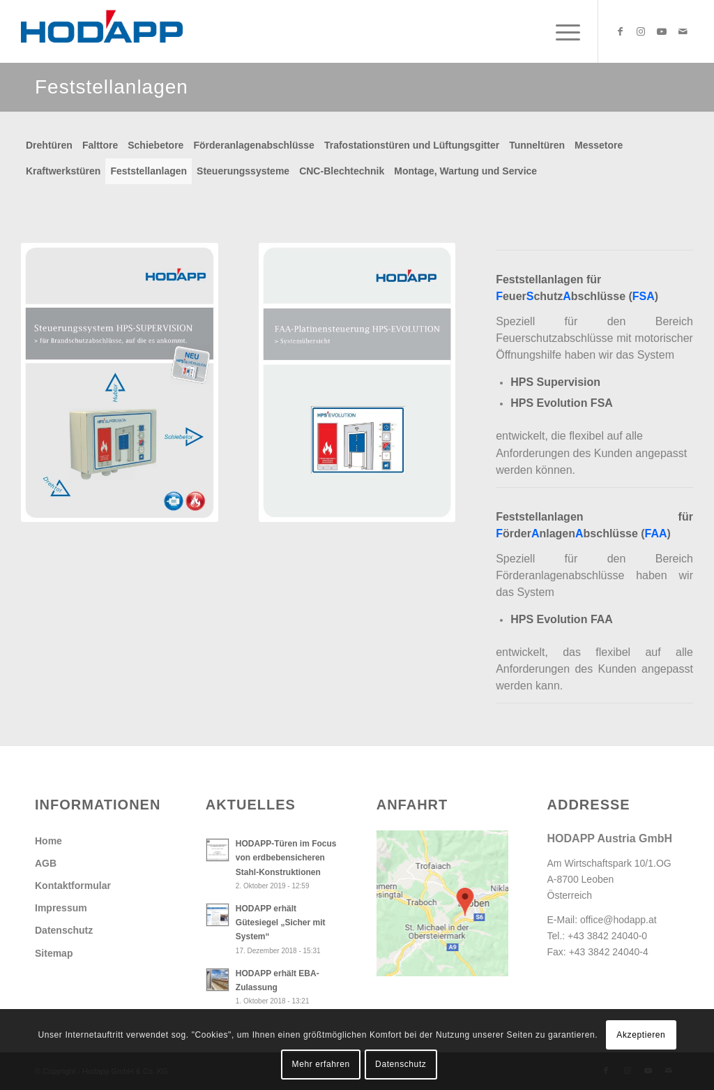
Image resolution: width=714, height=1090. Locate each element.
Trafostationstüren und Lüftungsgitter (411, 145)
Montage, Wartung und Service (465, 171)
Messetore (599, 145)
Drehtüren (49, 145)
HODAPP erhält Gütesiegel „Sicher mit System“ (281, 922)
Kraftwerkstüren (63, 171)
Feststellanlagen (148, 171)
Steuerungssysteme (243, 171)
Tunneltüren (537, 145)
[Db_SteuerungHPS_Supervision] (119, 382)
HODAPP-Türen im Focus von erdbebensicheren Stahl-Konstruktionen (286, 857)
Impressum (61, 907)
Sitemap (54, 953)
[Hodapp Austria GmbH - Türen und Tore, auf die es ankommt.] (102, 31)
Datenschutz (64, 930)
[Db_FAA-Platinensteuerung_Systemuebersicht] (357, 382)
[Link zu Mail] (682, 31)
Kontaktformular (73, 885)
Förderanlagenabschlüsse (253, 145)
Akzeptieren (640, 1035)
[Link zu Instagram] (640, 31)
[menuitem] (561, 31)
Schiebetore (155, 145)
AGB (45, 863)
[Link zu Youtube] (661, 31)
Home (48, 840)
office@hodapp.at (618, 919)
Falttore (100, 145)
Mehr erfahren (321, 1064)
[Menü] (561, 31)
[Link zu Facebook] (619, 31)
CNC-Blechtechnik (341, 171)
